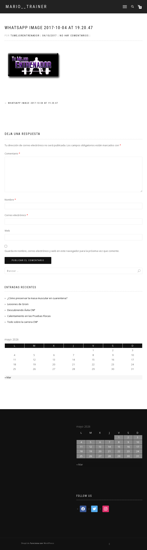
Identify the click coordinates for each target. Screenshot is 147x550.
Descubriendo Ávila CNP (21, 310)
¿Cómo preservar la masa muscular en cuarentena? (37, 298)
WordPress (48, 543)
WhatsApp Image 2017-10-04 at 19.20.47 (49, 27)
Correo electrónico (16, 215)
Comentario (12, 153)
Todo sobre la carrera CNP (22, 322)
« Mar (8, 377)
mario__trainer (26, 6)
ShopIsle (25, 543)
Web (7, 230)
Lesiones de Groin (18, 304)
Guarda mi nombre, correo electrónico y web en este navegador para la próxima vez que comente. (62, 251)
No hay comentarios (74, 35)
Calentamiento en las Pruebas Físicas (29, 316)
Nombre (10, 199)
